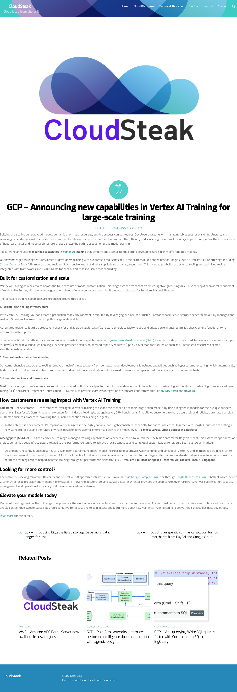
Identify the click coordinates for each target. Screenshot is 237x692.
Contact (223, 6)
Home (124, 6)
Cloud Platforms (144, 6)
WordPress (80, 680)
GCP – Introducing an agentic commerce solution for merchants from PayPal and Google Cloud (174, 534)
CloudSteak (70, 676)
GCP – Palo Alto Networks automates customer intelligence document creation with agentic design (118, 637)
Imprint (208, 6)
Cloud (115, 228)
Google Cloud (126, 228)
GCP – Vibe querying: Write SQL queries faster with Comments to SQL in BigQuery (184, 637)
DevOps (194, 6)
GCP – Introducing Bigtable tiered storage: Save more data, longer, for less (67, 534)
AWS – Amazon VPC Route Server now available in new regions (49, 634)
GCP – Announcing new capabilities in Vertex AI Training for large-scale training (118, 212)
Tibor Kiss (101, 228)
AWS (21, 626)
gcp (140, 228)
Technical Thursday (171, 6)
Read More (7, 516)
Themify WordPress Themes (102, 680)
